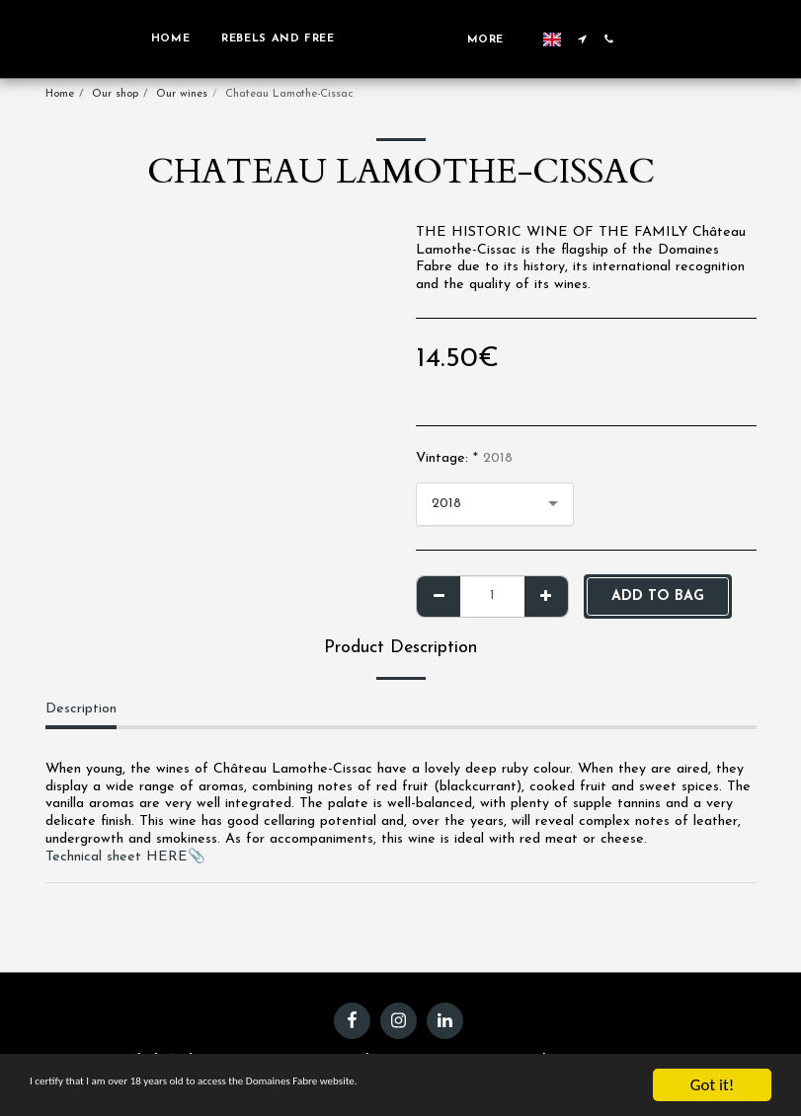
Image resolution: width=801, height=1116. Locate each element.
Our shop (115, 94)
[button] (597, 39)
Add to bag (657, 596)
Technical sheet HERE (116, 857)
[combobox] (495, 504)
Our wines (181, 94)
